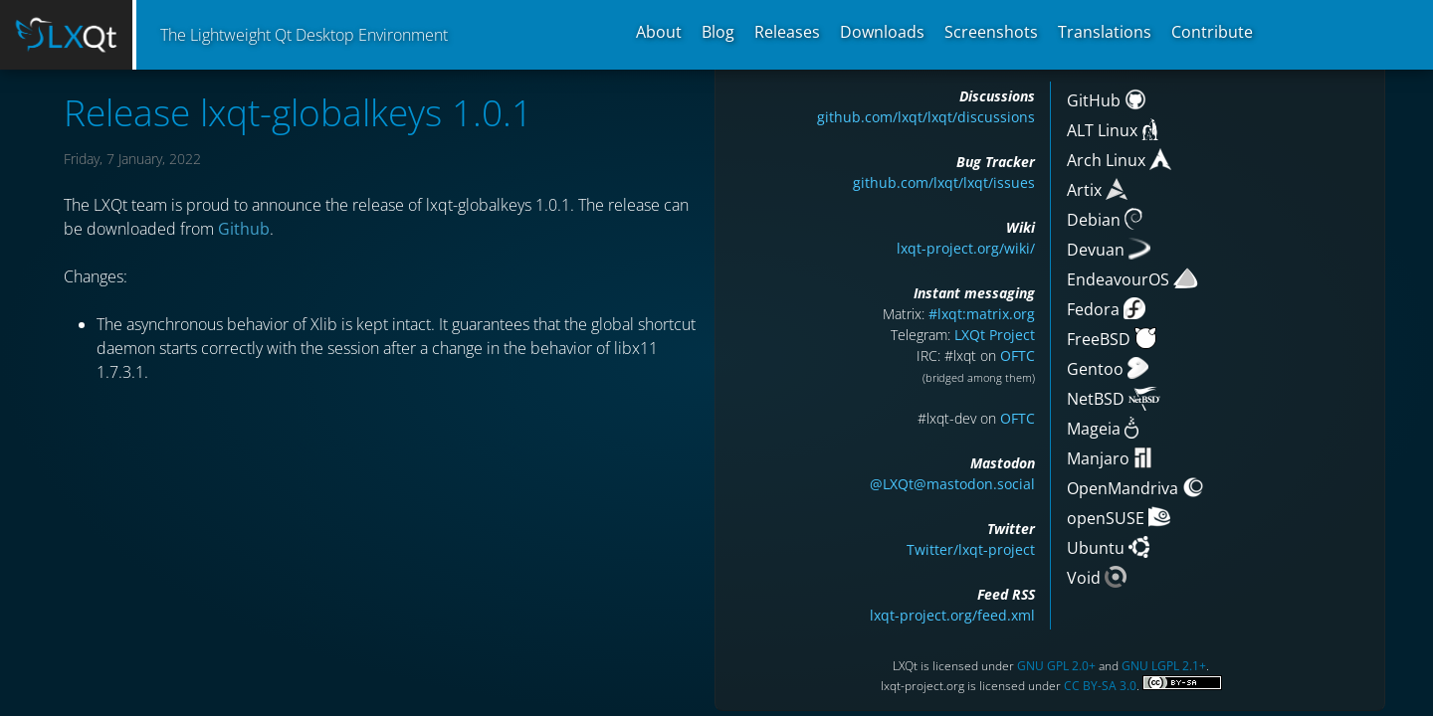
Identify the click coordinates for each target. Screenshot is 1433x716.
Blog (718, 32)
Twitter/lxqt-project (971, 549)
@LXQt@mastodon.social (952, 483)
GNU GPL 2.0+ (1056, 665)
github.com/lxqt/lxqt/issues (944, 182)
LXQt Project (994, 334)
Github (244, 229)
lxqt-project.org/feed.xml (952, 615)
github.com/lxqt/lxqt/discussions (926, 116)
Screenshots (991, 32)
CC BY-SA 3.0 (1100, 685)
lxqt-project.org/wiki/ (966, 248)
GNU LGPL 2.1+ (1164, 665)
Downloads (882, 32)
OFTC (1017, 355)
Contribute (1212, 32)
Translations (1104, 32)
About (659, 32)
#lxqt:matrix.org (981, 313)
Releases (787, 32)
